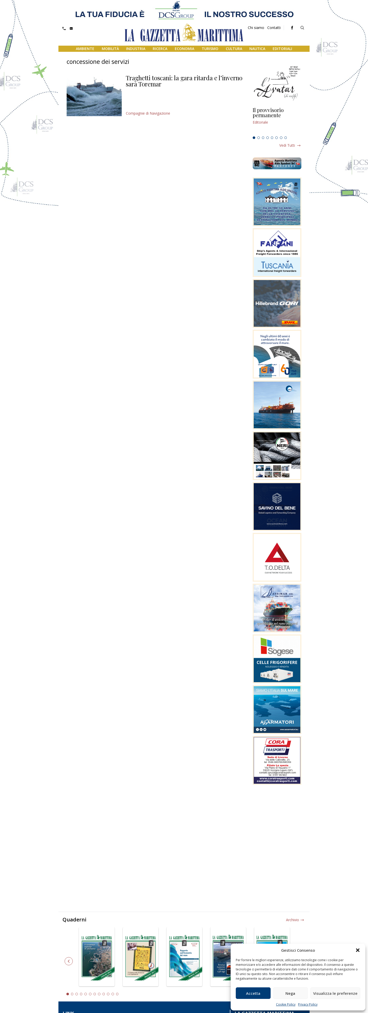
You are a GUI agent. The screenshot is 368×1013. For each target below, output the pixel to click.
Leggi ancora (277, 120)
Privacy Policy (308, 1004)
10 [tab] (108, 994)
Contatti (274, 27)
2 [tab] (258, 137)
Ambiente (85, 48)
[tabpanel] (277, 120)
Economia (184, 48)
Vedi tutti (287, 145)
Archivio (292, 919)
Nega (290, 993)
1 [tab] (254, 137)
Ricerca (160, 48)
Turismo (210, 48)
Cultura (234, 48)
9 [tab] (104, 994)
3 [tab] (263, 137)
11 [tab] (112, 994)
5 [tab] (272, 137)
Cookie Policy (285, 1004)
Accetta (253, 993)
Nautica (257, 48)
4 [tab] (267, 137)
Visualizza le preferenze (335, 993)
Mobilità (110, 48)
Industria (135, 48)
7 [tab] (281, 137)
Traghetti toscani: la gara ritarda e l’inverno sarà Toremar (184, 81)
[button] (357, 950)
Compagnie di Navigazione (148, 113)
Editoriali (282, 48)
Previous (69, 961)
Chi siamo (256, 27)
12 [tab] (117, 994)
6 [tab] (276, 137)
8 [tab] (285, 137)
